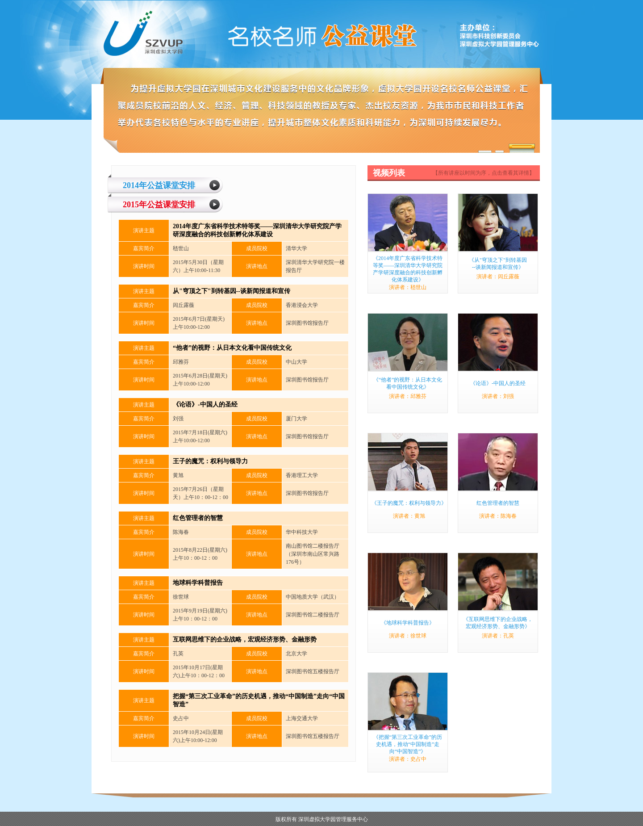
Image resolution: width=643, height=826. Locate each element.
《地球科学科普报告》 (407, 623)
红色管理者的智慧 (198, 518)
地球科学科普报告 (198, 582)
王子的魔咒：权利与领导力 (210, 461)
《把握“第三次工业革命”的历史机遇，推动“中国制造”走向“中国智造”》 (408, 744)
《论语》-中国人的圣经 (205, 404)
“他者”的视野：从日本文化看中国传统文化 (232, 347)
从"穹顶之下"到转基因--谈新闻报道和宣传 (231, 291)
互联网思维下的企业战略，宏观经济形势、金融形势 (245, 639)
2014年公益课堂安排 (159, 185)
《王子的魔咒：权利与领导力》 (409, 503)
